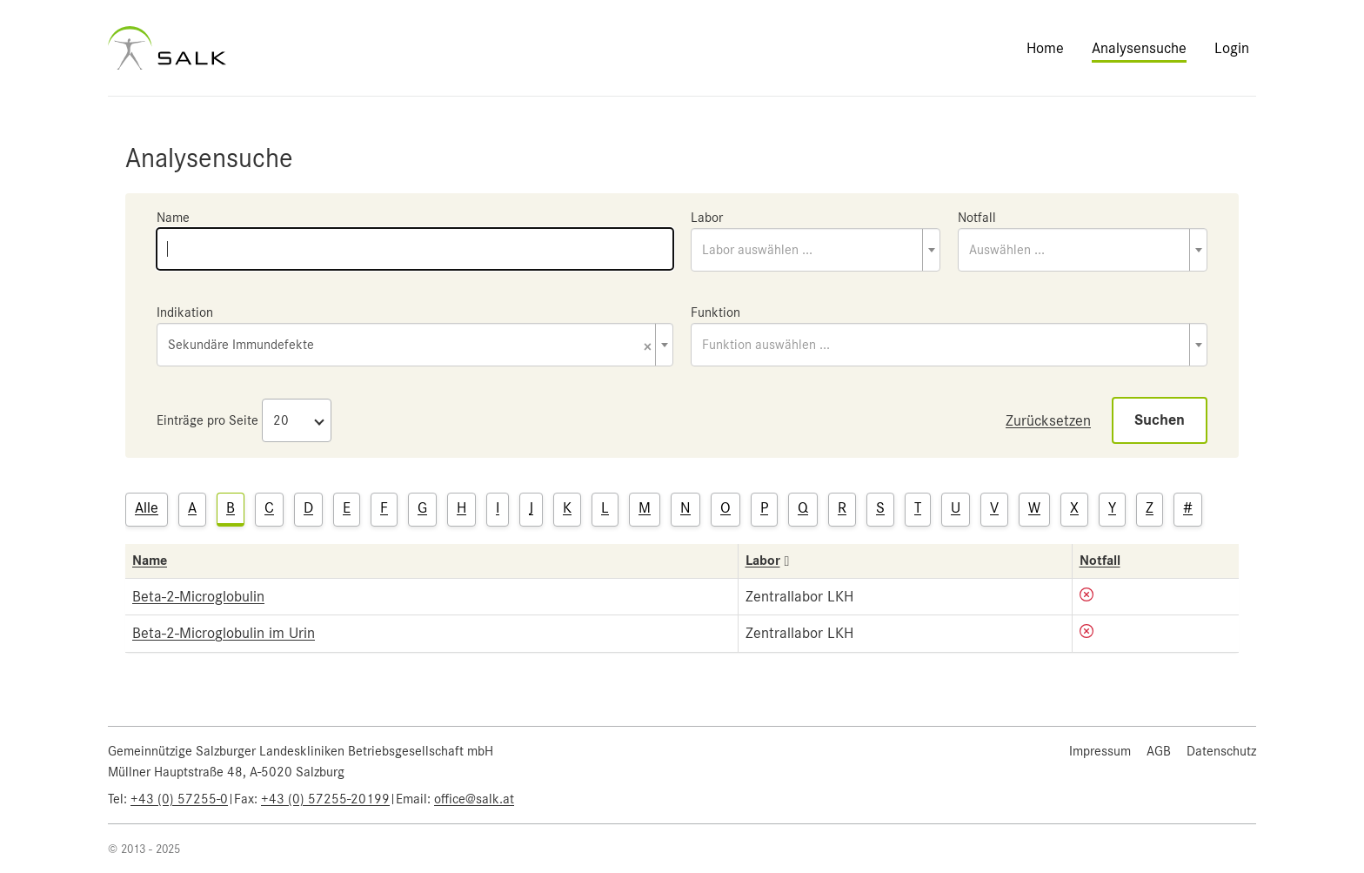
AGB (1159, 751)
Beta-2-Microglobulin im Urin (223, 632)
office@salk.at (474, 799)
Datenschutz (1221, 751)
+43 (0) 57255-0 (179, 799)
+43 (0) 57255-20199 (325, 799)
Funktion (715, 312)
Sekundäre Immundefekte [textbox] (410, 346)
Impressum (1100, 751)
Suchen (1159, 420)
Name (173, 217)
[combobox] (815, 250)
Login (1231, 48)
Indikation (185, 312)
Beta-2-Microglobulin (198, 596)
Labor (707, 217)
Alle (146, 507)
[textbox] (815, 249)
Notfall (977, 217)
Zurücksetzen (1048, 420)
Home (1045, 48)
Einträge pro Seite (207, 420)
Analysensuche (1139, 48)
